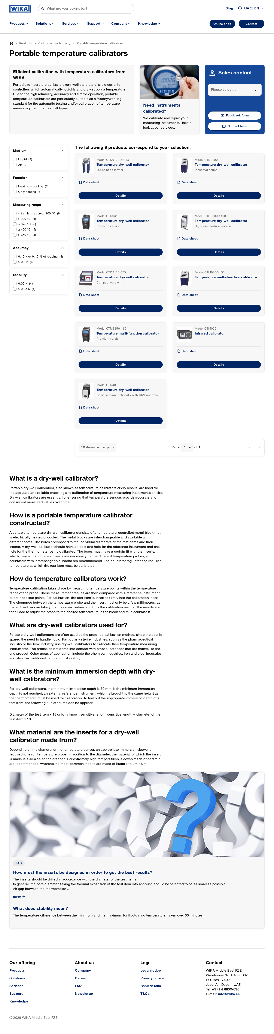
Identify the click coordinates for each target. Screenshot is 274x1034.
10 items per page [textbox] (95, 447)
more (19, 896)
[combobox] (235, 90)
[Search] (86, 9)
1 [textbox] (185, 447)
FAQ (19, 863)
